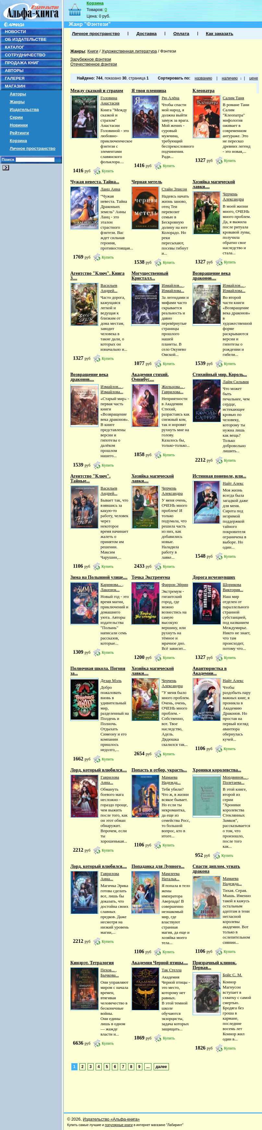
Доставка (147, 33)
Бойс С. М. (232, 974)
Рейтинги (19, 132)
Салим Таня (233, 97)
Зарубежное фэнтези (90, 59)
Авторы (18, 93)
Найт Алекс (233, 483)
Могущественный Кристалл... (149, 276)
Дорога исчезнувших (214, 577)
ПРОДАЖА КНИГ (22, 62)
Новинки (19, 125)
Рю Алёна (170, 97)
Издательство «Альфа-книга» (111, 1119)
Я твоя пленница (148, 90)
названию (203, 78)
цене (253, 78)
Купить (108, 171)
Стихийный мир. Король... (220, 374)
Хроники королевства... (217, 770)
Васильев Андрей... (109, 288)
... (147, 1066)
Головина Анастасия (110, 100)
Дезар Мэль (111, 680)
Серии (16, 117)
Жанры (17, 101)
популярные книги (119, 1125)
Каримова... (111, 584)
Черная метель (146, 181)
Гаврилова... (172, 391)
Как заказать (219, 33)
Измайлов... (172, 285)
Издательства (24, 109)
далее (161, 1066)
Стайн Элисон (174, 189)
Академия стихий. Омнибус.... (150, 377)
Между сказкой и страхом (96, 90)
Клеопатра (204, 90)
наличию (230, 78)
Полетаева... (233, 782)
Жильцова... (172, 386)
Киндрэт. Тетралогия (92, 962)
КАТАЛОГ (14, 47)
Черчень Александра (233, 196)
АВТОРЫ (14, 70)
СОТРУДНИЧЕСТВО (25, 55)
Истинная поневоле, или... (219, 476)
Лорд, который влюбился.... (98, 770)
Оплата (181, 33)
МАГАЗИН (15, 86)
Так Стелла (171, 969)
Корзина (18, 140)
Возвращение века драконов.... (212, 276)
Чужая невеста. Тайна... (94, 181)
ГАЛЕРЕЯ (15, 78)
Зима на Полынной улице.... (98, 577)
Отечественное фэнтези (93, 64)
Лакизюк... (110, 589)
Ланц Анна (110, 189)
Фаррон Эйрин (174, 584)
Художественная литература (129, 51)
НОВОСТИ (15, 31)
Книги (92, 51)
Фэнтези (168, 51)
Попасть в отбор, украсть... (159, 770)
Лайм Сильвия (236, 381)
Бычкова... (110, 975)
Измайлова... (172, 290)
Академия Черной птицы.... (159, 962)
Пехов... (108, 969)
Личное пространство (32, 148)
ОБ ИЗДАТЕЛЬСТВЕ (25, 39)
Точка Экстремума (150, 577)
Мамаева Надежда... (171, 780)
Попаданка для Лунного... (157, 866)
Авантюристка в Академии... (210, 671)
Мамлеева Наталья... (170, 876)
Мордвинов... (235, 777)
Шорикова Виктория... (233, 587)
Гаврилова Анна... (110, 780)
